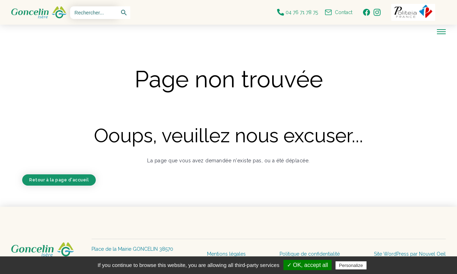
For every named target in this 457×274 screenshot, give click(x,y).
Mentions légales (226, 254)
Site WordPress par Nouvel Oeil (410, 254)
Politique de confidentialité (310, 254)
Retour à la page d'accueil (59, 180)
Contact (338, 12)
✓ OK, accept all (307, 265)
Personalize (351, 265)
